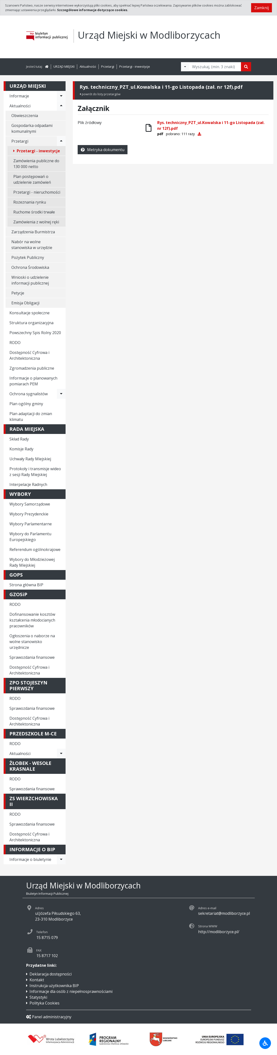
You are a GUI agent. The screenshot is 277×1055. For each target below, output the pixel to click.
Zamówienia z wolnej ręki (36, 222)
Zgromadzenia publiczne (31, 368)
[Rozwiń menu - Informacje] (61, 96)
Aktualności (88, 66)
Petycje (17, 293)
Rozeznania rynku (29, 202)
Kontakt (37, 979)
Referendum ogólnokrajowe (34, 549)
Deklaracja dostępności (51, 974)
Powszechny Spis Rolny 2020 (35, 332)
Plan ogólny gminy (26, 403)
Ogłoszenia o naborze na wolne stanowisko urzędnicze (32, 641)
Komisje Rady (21, 449)
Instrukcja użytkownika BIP (54, 985)
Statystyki (38, 997)
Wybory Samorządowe (29, 504)
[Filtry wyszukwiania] (185, 66)
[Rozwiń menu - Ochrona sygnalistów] (61, 394)
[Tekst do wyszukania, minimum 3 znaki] (215, 66)
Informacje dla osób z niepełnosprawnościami (71, 991)
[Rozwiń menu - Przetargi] (61, 141)
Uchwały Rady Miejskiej (30, 459)
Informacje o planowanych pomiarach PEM (33, 381)
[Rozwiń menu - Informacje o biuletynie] (61, 859)
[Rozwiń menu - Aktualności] (61, 106)
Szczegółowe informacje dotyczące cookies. (92, 10)
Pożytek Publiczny (27, 257)
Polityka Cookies (45, 1003)
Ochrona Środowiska (30, 267)
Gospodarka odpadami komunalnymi (31, 128)
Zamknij (261, 7)
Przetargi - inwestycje (134, 66)
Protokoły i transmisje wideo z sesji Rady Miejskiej (35, 471)
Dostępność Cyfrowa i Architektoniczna (29, 355)
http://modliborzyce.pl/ (218, 931)
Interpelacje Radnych (28, 484)
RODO (15, 342)
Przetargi (107, 66)
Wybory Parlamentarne (30, 524)
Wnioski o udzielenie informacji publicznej (30, 280)
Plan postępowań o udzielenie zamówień (32, 179)
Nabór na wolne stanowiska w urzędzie (31, 244)
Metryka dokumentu (102, 149)
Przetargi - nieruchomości (36, 192)
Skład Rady (19, 439)
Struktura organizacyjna (31, 322)
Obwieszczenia (24, 115)
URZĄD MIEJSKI (64, 66)
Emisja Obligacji (25, 303)
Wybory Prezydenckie (28, 514)
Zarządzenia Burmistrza (33, 231)
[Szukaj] (246, 66)
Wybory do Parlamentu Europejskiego (30, 536)
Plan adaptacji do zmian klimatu (30, 416)
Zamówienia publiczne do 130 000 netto (36, 163)
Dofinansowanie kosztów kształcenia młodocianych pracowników (32, 620)
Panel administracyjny (48, 1016)
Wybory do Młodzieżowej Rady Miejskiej (32, 562)
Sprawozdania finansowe (32, 657)
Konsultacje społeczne (29, 312)
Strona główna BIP (26, 584)
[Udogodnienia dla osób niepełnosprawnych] (265, 1043)
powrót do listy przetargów (100, 94)
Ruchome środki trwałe (34, 212)
